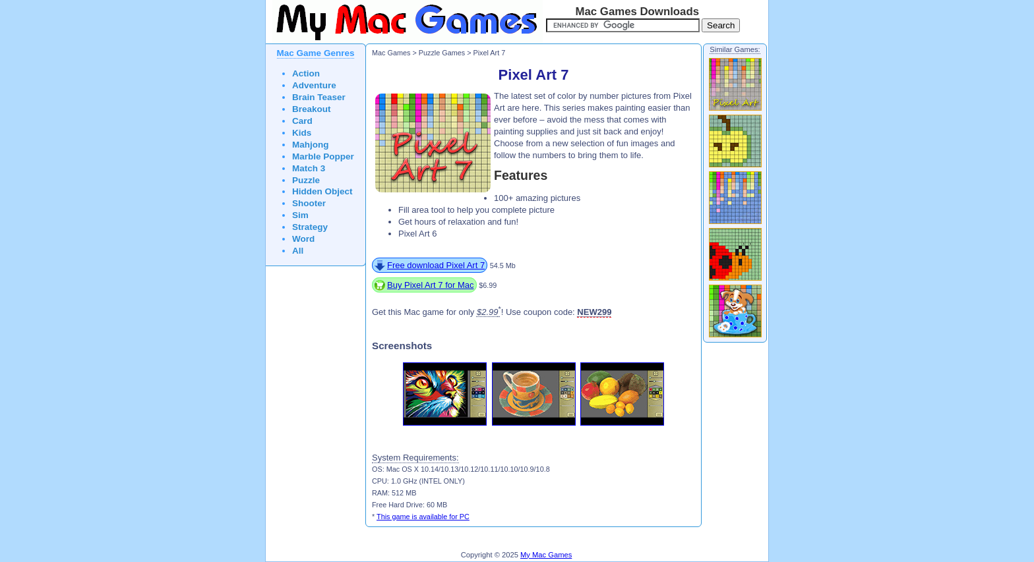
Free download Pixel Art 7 (436, 265)
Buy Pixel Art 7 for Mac (430, 285)
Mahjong (310, 145)
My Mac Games (546, 555)
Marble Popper (323, 156)
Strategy (310, 227)
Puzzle (306, 180)
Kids (301, 133)
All (297, 251)
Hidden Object (322, 191)
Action (306, 73)
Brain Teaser (319, 97)
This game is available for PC (423, 516)
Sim (300, 215)
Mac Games (391, 53)
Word (303, 239)
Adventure (314, 85)
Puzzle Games (442, 53)
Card (302, 121)
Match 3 (308, 168)
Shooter (309, 203)
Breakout (311, 109)
